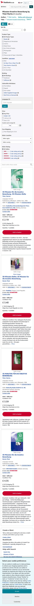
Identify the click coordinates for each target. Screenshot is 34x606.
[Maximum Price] (14, 125)
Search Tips (7, 552)
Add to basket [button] (17, 232)
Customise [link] (17, 601)
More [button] (13, 344)
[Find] (31, 6)
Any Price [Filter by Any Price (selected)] (6, 113)
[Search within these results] (17, 164)
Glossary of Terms (9, 554)
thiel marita (12, 17)
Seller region (6, 138)
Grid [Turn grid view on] (10, 24)
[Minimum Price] (5, 125)
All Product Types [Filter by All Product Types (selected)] (8, 37)
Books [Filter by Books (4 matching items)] (5, 39)
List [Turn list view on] (4, 24)
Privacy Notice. (23, 588)
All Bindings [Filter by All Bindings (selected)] (6, 75)
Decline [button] (17, 596)
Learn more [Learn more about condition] (12, 58)
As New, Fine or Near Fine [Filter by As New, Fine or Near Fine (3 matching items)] (11, 63)
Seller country (6, 142)
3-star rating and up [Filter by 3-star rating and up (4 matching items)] (13, 153)
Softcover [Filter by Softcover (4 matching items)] (6, 80)
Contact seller (6, 211)
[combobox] (19, 6)
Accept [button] (17, 591)
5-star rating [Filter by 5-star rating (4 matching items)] (11, 158)
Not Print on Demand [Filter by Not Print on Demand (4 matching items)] (10, 95)
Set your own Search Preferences (13, 556)
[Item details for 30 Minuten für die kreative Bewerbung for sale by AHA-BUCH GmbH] (17, 441)
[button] (31, 165)
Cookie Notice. (19, 584)
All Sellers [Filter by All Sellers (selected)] (7, 149)
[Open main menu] (4, 6)
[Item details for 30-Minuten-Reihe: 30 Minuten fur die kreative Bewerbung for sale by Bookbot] (17, 264)
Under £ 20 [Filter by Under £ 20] (6, 116)
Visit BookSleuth (7, 547)
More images (17, 274)
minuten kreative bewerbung (16, 19)
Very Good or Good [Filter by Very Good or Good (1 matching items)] (9, 65)
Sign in (25, 2)
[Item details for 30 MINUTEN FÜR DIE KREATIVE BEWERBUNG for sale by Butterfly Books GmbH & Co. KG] (17, 360)
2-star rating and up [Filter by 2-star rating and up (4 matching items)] (13, 151)
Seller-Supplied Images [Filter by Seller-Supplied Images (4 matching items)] (10, 93)
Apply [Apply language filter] (5, 106)
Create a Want (7, 537)
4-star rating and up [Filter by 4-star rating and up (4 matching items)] (13, 156)
